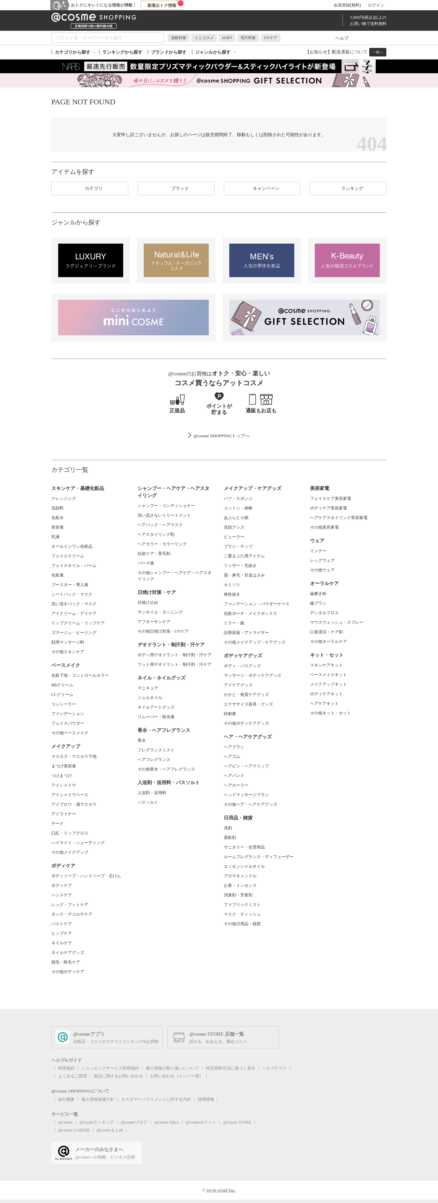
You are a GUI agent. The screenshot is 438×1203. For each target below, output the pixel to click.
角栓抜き (232, 594)
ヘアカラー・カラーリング (162, 544)
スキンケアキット (326, 665)
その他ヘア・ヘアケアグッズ (250, 804)
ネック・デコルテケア (71, 914)
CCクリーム (62, 694)
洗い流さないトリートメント (164, 515)
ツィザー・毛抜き (240, 565)
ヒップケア (61, 933)
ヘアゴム (232, 756)
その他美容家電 (324, 527)
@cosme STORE (237, 1122)
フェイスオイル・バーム (73, 565)
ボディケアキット (326, 693)
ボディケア (61, 885)
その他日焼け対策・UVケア (163, 631)
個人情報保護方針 (97, 1099)
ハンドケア (61, 895)
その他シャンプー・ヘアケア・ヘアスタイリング (174, 575)
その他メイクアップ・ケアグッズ (254, 642)
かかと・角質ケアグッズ (246, 694)
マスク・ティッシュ (242, 914)
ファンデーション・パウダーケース (256, 604)
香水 (142, 740)
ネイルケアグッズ (67, 952)
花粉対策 (178, 38)
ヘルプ (342, 38)
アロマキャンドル (240, 876)
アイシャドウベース (69, 794)
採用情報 (206, 1099)
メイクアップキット (328, 684)
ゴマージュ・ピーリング (73, 632)
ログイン (376, 5)
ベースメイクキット (328, 674)
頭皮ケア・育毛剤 (154, 553)
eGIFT (227, 38)
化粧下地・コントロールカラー (80, 675)
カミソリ (232, 584)
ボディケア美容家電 (328, 508)
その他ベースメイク (69, 732)
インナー (318, 550)
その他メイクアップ (69, 852)
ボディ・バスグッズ (242, 665)
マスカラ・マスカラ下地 (73, 756)
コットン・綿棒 (238, 508)
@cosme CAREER (74, 1130)
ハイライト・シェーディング (78, 842)
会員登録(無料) (347, 5)
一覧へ (378, 52)
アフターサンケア (154, 621)
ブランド (176, 188)
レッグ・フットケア (69, 904)
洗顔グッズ (234, 527)
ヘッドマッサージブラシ (246, 794)
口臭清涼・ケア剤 (326, 632)
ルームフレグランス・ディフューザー (259, 856)
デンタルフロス (324, 612)
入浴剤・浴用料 (152, 792)
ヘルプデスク (274, 1068)
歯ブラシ (318, 603)
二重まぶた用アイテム (244, 556)
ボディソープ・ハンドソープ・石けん (86, 876)
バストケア (61, 923)
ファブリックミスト (242, 904)
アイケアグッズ (238, 685)
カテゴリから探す (72, 52)
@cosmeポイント (201, 1122)
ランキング (348, 188)
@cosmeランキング (96, 1122)
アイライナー (63, 814)
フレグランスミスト (156, 750)
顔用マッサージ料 (67, 642)
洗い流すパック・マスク (73, 604)
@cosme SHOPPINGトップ (219, 435)
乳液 (55, 536)
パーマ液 (146, 563)
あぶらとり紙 (236, 517)
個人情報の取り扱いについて (172, 1068)
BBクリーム (62, 685)
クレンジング (63, 498)
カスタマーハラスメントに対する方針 (156, 1099)
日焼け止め (148, 602)
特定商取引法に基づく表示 (230, 1068)
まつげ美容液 (63, 766)
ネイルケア (61, 943)
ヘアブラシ (234, 747)
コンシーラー (63, 704)
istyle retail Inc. (221, 1190)
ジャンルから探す (213, 52)
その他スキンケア (67, 651)
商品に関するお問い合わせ (118, 1076)
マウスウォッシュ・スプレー (336, 622)
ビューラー (234, 536)
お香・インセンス (240, 885)
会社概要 (66, 1099)
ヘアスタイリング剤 (156, 534)
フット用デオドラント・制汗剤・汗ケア (174, 664)
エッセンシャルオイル (244, 866)
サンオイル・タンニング (160, 612)
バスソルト (148, 802)
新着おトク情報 (165, 4)
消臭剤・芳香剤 (238, 895)
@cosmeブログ (134, 1122)
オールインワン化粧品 (71, 546)
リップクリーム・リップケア (78, 623)
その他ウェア (322, 570)
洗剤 (228, 828)
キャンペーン (262, 188)
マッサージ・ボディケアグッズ (252, 675)
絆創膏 (230, 713)
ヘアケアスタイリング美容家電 (339, 517)
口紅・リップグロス (69, 833)
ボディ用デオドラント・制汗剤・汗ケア (174, 654)
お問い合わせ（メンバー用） (176, 1076)
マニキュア (148, 688)
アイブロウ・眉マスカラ (73, 804)
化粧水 (57, 517)
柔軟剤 (230, 837)
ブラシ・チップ (238, 546)
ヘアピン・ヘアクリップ (246, 766)
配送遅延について (350, 51)
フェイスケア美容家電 (330, 498)
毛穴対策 (248, 38)
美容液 (57, 527)
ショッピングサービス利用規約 (110, 1068)
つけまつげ (61, 775)
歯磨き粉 (318, 593)
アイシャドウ (63, 785)
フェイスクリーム (67, 556)
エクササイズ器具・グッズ (248, 704)
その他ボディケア (67, 971)
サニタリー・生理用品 (244, 847)
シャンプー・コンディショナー (166, 505)
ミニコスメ (204, 38)
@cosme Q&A (166, 1122)
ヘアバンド (234, 775)
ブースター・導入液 (69, 584)
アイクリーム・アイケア (73, 613)
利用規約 (66, 1068)
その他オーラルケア (328, 641)
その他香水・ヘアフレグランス (166, 769)
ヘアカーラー (236, 785)
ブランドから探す (168, 52)
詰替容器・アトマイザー (246, 632)
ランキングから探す (122, 52)
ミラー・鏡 (234, 623)
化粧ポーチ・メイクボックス (250, 613)
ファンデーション (67, 713)
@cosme (65, 1122)
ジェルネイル (150, 697)
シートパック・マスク (71, 594)
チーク (57, 823)
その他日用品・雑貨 (242, 923)
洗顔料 (57, 508)
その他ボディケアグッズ (246, 723)
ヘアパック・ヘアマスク (160, 524)
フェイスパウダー (67, 723)
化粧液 (57, 575)
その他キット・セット (330, 713)
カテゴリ (90, 188)
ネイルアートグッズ (156, 707)
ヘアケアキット (324, 703)
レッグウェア (322, 560)
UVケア (270, 38)
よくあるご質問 (72, 1076)
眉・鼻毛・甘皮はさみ (244, 575)
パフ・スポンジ (238, 498)
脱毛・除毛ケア (65, 962)
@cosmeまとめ (109, 1130)
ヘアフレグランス (154, 759)
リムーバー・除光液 (156, 716)
